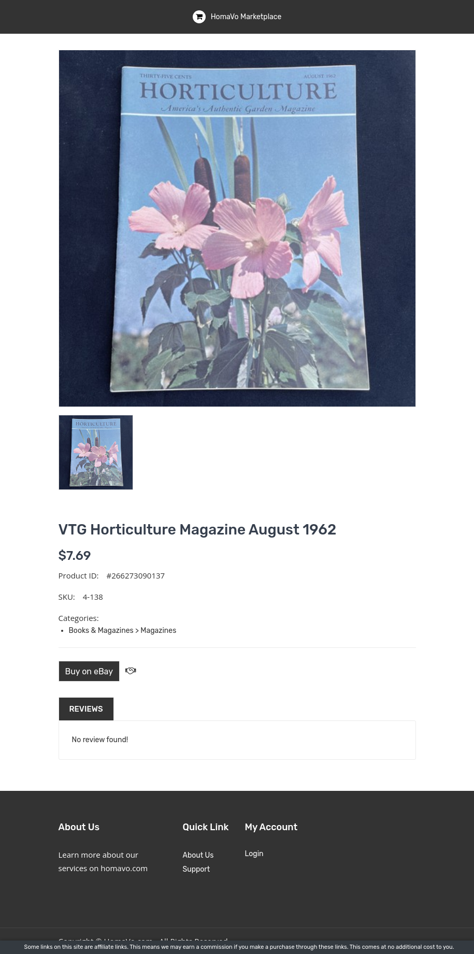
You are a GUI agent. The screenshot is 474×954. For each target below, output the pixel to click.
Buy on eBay (89, 671)
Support (196, 869)
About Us (198, 855)
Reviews (86, 709)
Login (254, 853)
